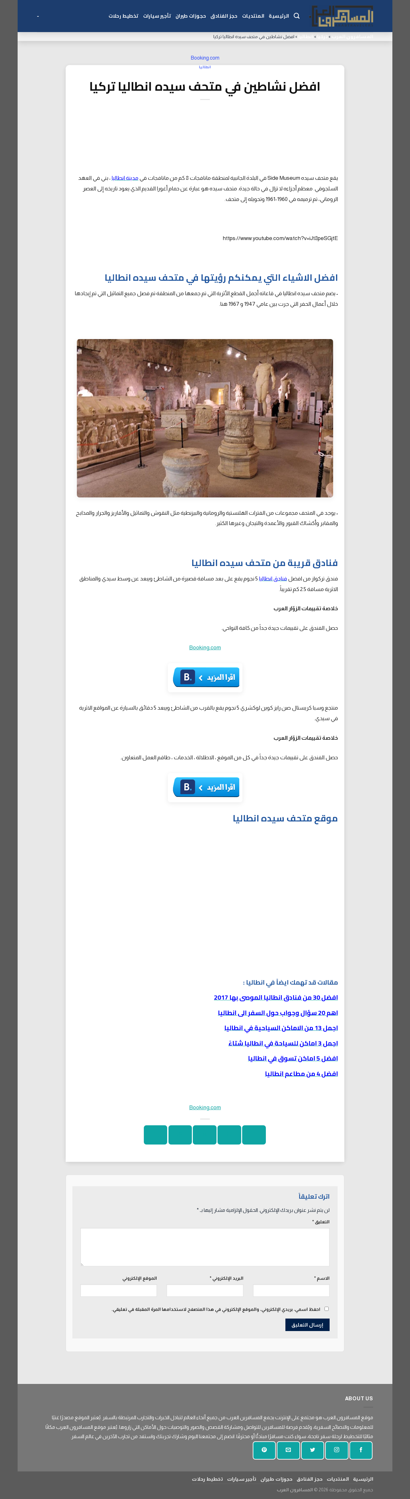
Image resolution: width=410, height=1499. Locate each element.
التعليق (321, 1221)
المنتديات (253, 16)
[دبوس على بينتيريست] (180, 1135)
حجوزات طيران (191, 16)
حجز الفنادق (223, 16)
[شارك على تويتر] (229, 1135)
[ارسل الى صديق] (204, 1135)
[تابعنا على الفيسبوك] (361, 1450)
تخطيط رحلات (124, 16)
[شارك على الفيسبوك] (254, 1135)
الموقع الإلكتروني (139, 1278)
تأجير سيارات (157, 16)
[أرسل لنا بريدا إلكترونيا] (288, 1450)
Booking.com (205, 58)
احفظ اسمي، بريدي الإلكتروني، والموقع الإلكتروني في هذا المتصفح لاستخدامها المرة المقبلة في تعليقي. (215, 1309)
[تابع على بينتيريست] (264, 1450)
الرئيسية (279, 16)
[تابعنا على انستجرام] (336, 1450)
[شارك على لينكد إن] (155, 1135)
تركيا (322, 36)
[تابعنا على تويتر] (312, 1450)
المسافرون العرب (352, 36)
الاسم (322, 1278)
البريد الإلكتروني (226, 1278)
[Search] (296, 16)
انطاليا (305, 36)
